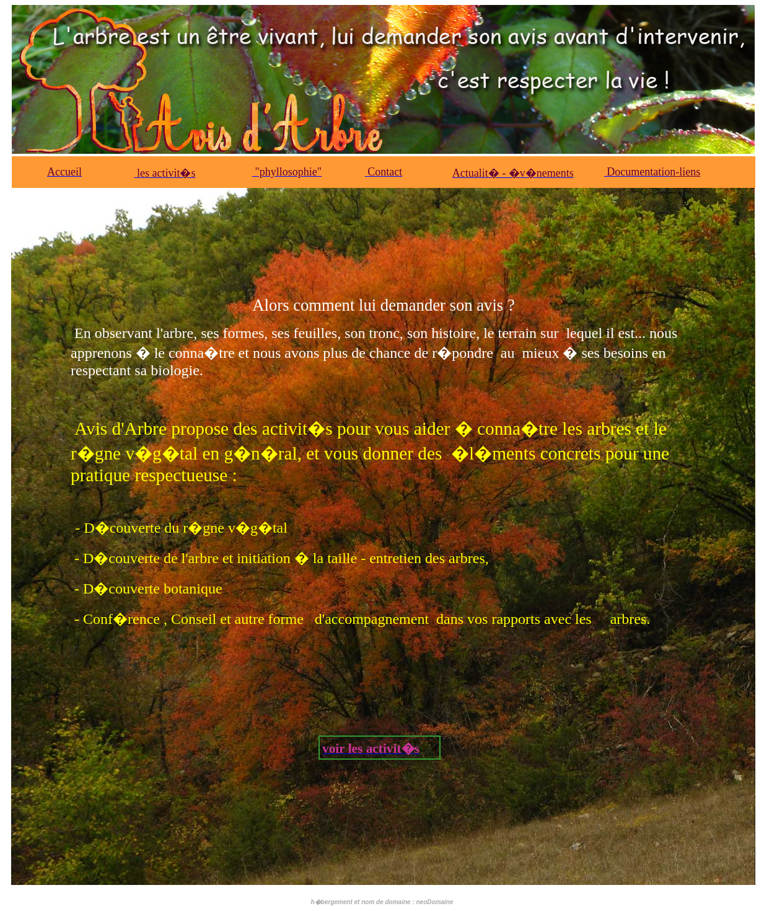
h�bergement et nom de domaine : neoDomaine (381, 902)
